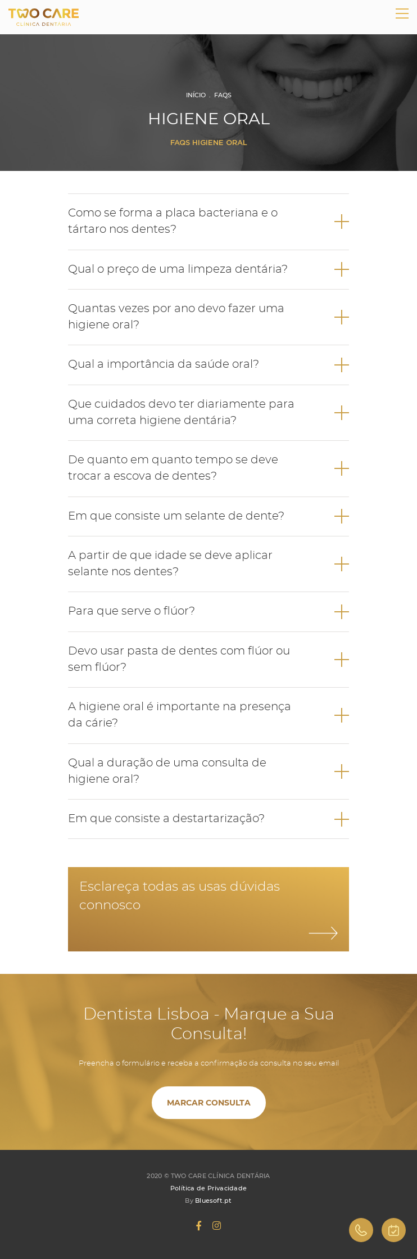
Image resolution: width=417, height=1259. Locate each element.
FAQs (223, 95)
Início (196, 95)
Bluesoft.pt (213, 1200)
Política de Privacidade (208, 1188)
